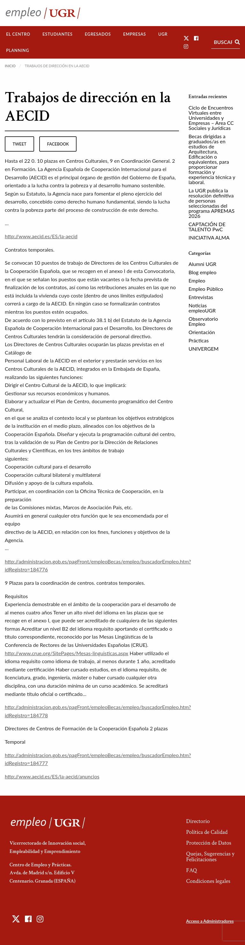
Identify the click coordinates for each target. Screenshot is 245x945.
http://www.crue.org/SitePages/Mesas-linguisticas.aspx (66, 653)
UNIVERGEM (204, 349)
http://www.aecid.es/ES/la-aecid (41, 236)
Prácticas (199, 340)
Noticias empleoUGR (202, 307)
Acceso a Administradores (210, 921)
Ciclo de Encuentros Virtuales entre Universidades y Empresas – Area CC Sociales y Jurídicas (211, 117)
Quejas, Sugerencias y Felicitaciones (210, 856)
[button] (186, 38)
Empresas (134, 34)
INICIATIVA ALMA (209, 237)
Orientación (202, 332)
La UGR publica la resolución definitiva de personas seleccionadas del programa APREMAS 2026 (211, 203)
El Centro (18, 34)
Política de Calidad (206, 832)
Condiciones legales (208, 881)
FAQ (191, 870)
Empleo (197, 280)
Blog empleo (202, 272)
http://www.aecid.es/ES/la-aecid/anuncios (52, 776)
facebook (58, 144)
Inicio (10, 66)
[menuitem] (18, 34)
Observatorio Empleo (203, 321)
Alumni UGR (202, 264)
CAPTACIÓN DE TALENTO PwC (207, 226)
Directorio (198, 821)
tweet (19, 144)
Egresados (98, 34)
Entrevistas (201, 297)
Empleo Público (206, 289)
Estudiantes (57, 34)
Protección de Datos (208, 843)
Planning (17, 50)
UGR (162, 34)
